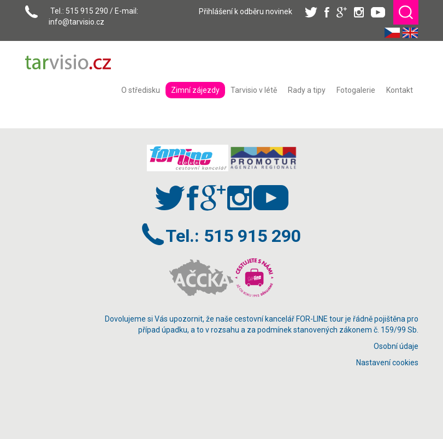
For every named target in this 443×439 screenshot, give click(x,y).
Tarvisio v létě (254, 90)
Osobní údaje (396, 346)
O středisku (140, 90)
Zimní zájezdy (195, 90)
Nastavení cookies (387, 362)
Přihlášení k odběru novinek (245, 11)
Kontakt (399, 90)
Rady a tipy (307, 90)
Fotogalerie (355, 90)
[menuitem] (141, 90)
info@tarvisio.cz (76, 21)
